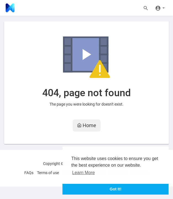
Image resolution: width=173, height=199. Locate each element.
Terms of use (48, 173)
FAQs (28, 173)
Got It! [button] (115, 189)
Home (86, 125)
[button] (159, 7)
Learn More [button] (83, 172)
